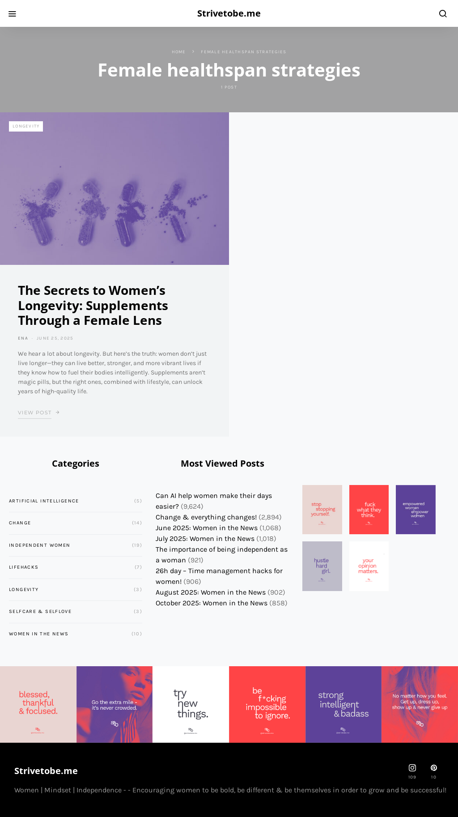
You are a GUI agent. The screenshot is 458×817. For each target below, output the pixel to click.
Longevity (26, 126)
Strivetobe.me (229, 13)
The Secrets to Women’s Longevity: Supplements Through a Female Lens (93, 304)
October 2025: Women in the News (211, 603)
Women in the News (38, 634)
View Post (34, 412)
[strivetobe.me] (412, 771)
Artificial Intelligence (44, 501)
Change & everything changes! (206, 517)
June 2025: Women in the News (207, 527)
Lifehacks (23, 567)
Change (20, 523)
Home (179, 52)
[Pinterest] (434, 771)
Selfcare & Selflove (40, 611)
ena (23, 338)
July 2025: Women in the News (205, 538)
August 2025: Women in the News (211, 592)
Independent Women (39, 545)
